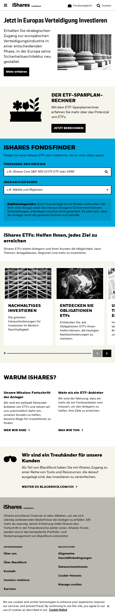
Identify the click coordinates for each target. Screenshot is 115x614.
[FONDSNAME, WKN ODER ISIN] (57, 171)
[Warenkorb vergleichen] (79, 6)
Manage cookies (70, 584)
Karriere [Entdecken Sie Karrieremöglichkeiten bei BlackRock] (10, 589)
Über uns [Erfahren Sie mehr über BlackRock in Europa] (10, 553)
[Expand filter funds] (57, 189)
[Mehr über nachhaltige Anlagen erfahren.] (28, 306)
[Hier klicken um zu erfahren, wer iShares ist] (17, 430)
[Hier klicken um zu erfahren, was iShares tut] (70, 430)
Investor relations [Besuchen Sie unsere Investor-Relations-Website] (17, 580)
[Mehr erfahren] (16, 71)
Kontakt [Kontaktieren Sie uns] (10, 571)
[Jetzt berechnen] (68, 128)
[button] (98, 6)
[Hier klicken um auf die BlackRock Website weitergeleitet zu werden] (49, 487)
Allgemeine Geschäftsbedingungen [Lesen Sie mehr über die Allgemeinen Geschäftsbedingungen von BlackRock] (75, 556)
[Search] (104, 6)
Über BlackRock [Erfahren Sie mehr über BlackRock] (15, 562)
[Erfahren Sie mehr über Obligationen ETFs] (79, 306)
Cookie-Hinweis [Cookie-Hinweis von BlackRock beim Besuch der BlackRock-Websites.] (69, 575)
